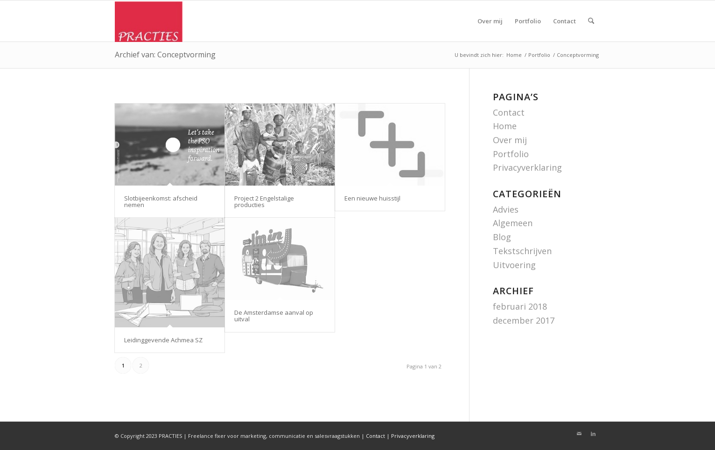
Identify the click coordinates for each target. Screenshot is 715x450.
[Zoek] (591, 21)
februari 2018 (520, 306)
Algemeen (513, 222)
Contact (509, 112)
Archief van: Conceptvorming (165, 54)
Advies (506, 209)
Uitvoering (514, 264)
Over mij (510, 139)
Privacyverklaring (527, 167)
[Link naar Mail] (579, 434)
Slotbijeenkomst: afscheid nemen (160, 201)
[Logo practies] (148, 21)
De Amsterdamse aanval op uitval (273, 315)
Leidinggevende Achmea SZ (163, 340)
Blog (502, 236)
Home (505, 126)
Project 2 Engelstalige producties (264, 201)
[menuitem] (490, 21)
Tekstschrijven (522, 250)
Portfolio (511, 153)
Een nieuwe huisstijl (372, 198)
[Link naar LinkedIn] (593, 434)
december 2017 (523, 320)
